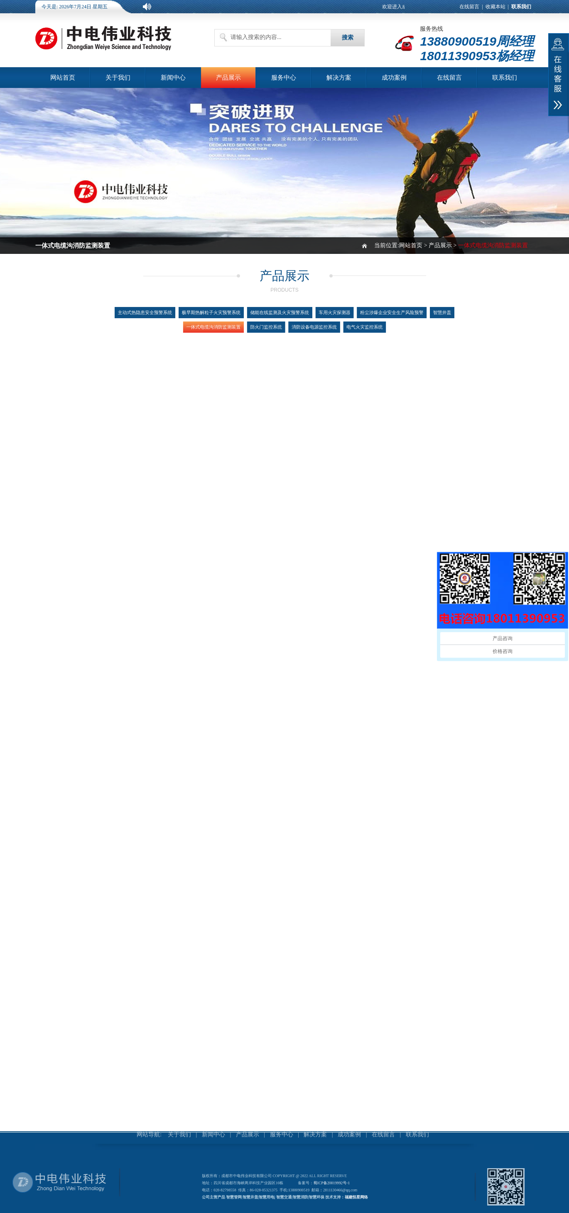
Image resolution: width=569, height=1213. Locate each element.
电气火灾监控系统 (352, 326)
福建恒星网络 (348, 1195)
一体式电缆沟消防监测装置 (224, 326)
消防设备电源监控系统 (310, 326)
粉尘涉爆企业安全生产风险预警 (375, 314)
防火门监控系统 (268, 326)
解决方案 (338, 77)
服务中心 (283, 77)
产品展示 (228, 77)
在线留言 (469, 7)
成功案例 (394, 77)
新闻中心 (173, 77)
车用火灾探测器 (327, 314)
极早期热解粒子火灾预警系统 (222, 314)
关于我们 (117, 77)
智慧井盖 (418, 314)
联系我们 (504, 77)
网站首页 (62, 77)
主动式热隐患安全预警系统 (166, 314)
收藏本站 (495, 7)
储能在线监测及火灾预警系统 (280, 314)
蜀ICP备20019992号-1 (327, 1183)
